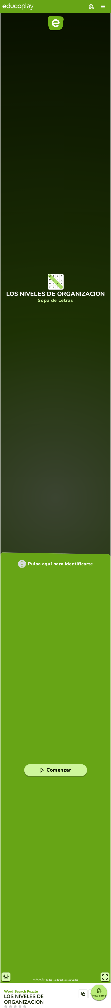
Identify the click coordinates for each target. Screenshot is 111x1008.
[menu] (103, 6)
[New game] (99, 993)
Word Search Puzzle (21, 991)
